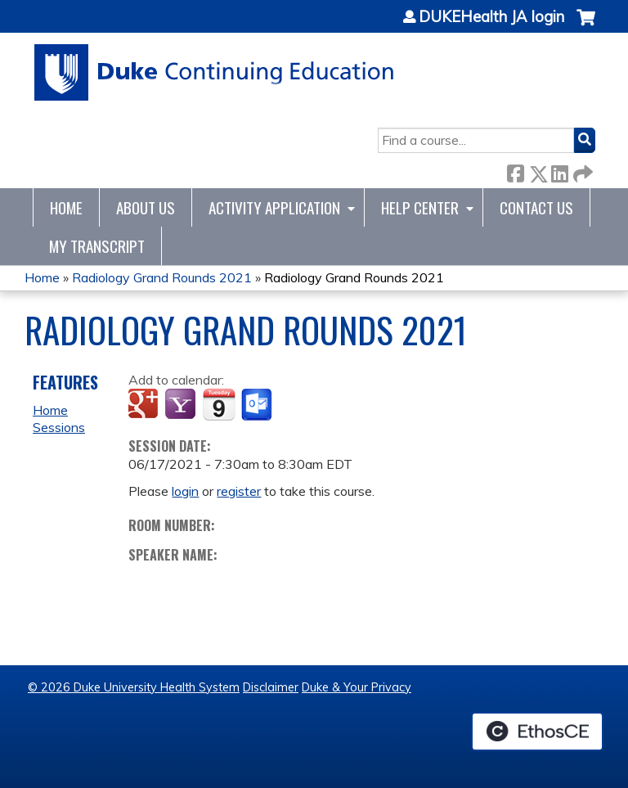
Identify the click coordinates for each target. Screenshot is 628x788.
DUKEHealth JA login (491, 17)
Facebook (515, 170)
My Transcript (97, 246)
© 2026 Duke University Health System (134, 687)
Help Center (420, 207)
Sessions (59, 427)
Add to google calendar (145, 405)
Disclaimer (270, 687)
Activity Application (274, 207)
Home (66, 207)
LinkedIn (559, 170)
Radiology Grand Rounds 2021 (162, 277)
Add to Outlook (258, 405)
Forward (581, 170)
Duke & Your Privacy (356, 687)
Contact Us (536, 207)
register (239, 491)
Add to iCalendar (219, 404)
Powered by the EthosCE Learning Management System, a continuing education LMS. (537, 731)
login (185, 491)
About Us (145, 207)
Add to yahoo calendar (182, 405)
